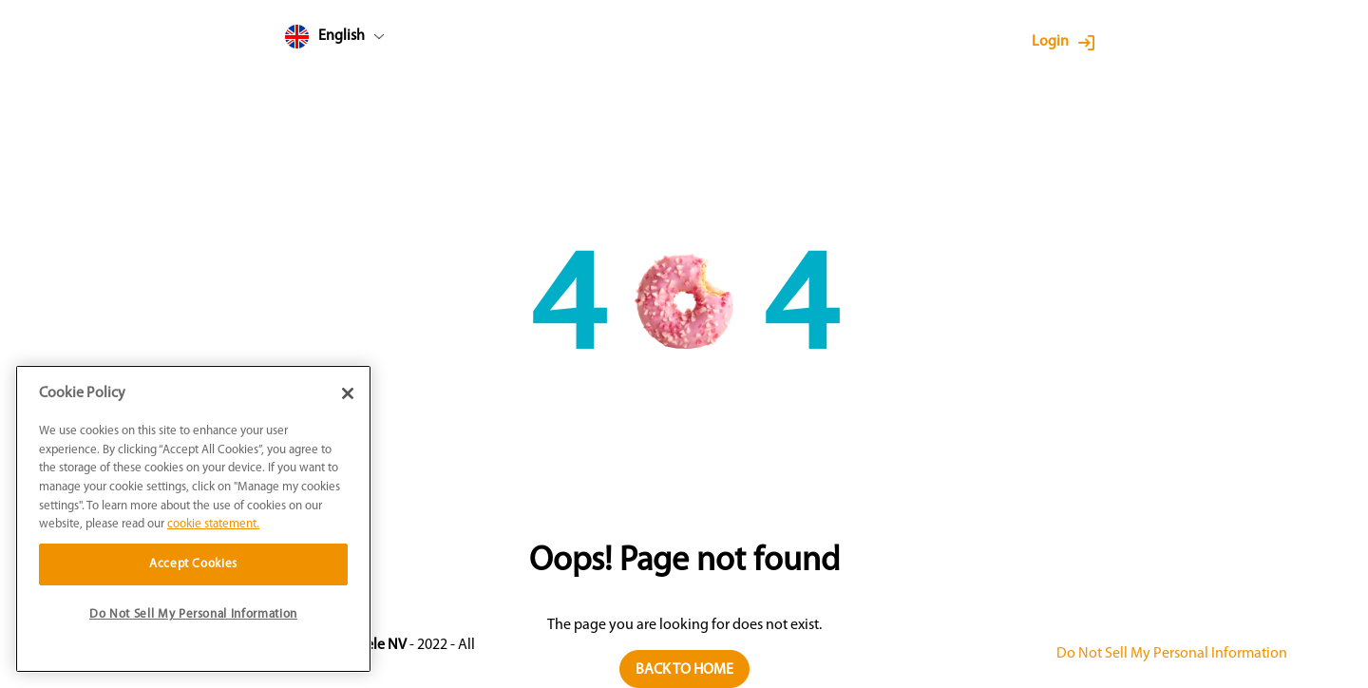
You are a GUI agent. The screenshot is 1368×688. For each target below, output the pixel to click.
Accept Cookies (193, 564)
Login (1050, 41)
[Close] (348, 393)
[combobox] (370, 40)
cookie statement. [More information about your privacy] (213, 524)
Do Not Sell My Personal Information (1171, 653)
